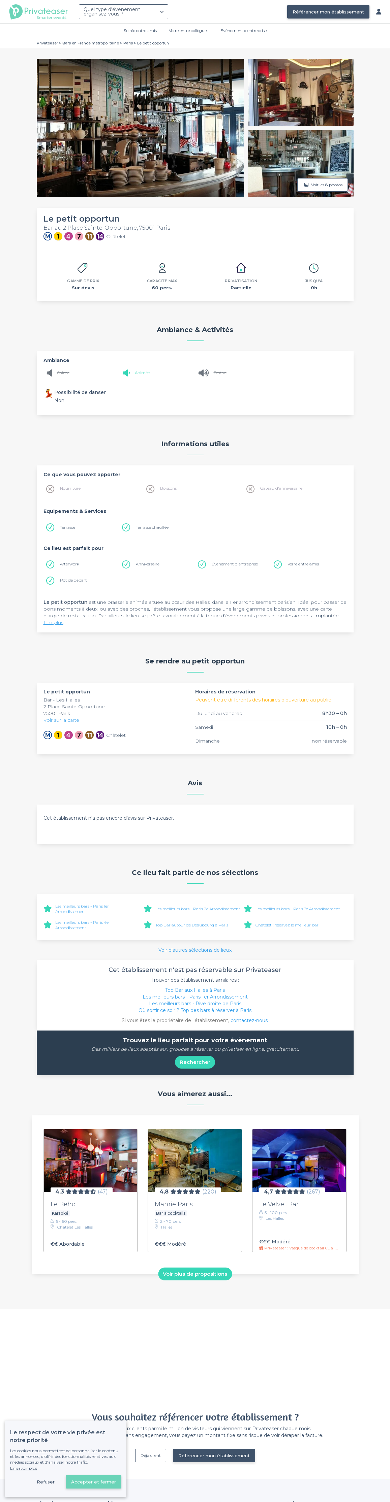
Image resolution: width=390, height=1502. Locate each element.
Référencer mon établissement (328, 11)
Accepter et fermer (93, 1481)
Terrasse (67, 527)
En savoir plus (23, 1468)
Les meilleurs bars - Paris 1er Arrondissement (82, 909)
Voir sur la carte (61, 720)
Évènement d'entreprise (243, 30)
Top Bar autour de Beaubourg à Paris (191, 924)
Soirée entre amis (140, 30)
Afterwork (69, 563)
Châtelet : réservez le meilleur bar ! (288, 924)
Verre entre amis (303, 563)
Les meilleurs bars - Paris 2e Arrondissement (197, 908)
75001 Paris (56, 713)
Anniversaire (147, 563)
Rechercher (195, 1062)
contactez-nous (249, 1020)
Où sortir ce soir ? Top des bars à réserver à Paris (195, 1010)
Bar (48, 700)
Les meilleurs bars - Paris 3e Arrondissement (298, 908)
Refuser (46, 1481)
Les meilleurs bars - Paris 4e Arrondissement (82, 925)
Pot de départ (73, 580)
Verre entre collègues (188, 30)
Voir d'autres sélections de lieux (195, 950)
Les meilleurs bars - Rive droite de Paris (195, 1004)
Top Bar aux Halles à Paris (195, 990)
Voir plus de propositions (195, 1274)
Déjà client (151, 1455)
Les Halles (68, 700)
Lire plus (53, 622)
